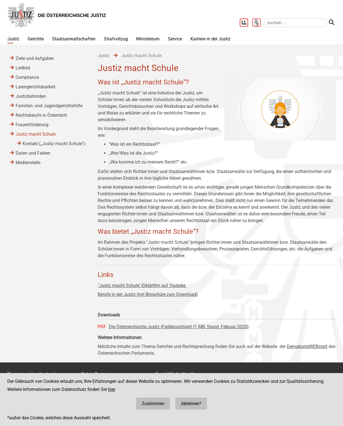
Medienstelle (28, 162)
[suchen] (295, 22)
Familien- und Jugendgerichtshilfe (49, 105)
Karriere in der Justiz (210, 39)
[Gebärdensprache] (258, 23)
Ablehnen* (191, 403)
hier (111, 389)
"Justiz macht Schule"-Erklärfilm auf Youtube (142, 285)
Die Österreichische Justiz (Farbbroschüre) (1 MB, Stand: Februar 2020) (179, 326)
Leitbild (23, 67)
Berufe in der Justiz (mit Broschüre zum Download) (148, 294)
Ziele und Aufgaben (35, 58)
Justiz (13, 39)
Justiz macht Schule (36, 134)
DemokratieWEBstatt (307, 346)
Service (175, 39)
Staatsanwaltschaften (73, 39)
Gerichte (36, 39)
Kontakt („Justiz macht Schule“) (54, 143)
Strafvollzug (116, 39)
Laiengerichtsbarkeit (35, 86)
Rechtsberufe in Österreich (41, 115)
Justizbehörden (31, 96)
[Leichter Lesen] (246, 23)
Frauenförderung (32, 124)
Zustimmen (153, 403)
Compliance (27, 77)
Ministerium (148, 39)
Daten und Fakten (33, 153)
